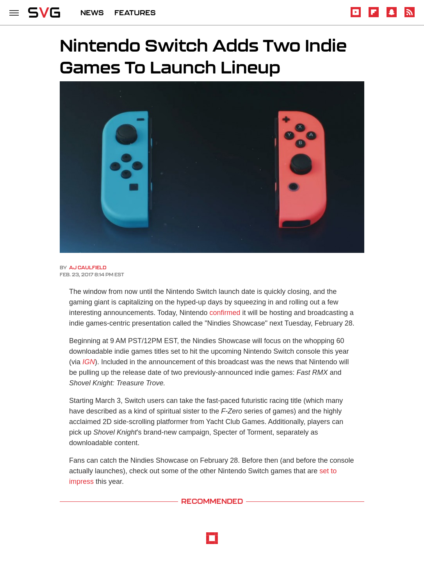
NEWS (92, 12)
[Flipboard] (374, 16)
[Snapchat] (392, 16)
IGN (88, 362)
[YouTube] (356, 16)
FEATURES (135, 12)
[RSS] (409, 16)
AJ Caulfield (88, 267)
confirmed (225, 313)
